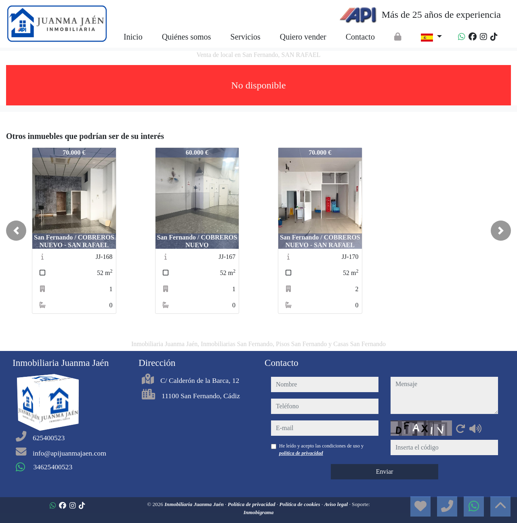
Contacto (360, 36)
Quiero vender (303, 36)
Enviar (384, 471)
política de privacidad (301, 453)
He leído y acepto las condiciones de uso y (321, 449)
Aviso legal (336, 504)
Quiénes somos (186, 36)
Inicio (133, 36)
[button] (16, 231)
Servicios (245, 36)
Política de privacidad (252, 504)
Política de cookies (301, 504)
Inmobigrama (259, 512)
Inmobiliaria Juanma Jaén (194, 504)
